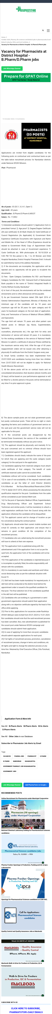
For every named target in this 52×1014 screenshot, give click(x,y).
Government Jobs (9, 771)
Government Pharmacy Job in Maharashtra (19, 766)
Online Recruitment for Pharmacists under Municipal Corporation (24, 798)
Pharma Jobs (19, 756)
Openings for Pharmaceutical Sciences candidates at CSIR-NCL (24, 899)
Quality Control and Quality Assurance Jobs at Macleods (21, 931)
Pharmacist (32, 756)
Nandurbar (17, 761)
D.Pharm (43, 756)
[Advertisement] (20, 187)
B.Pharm (6, 761)
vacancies (7, 756)
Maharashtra (30, 761)
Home (3, 37)
